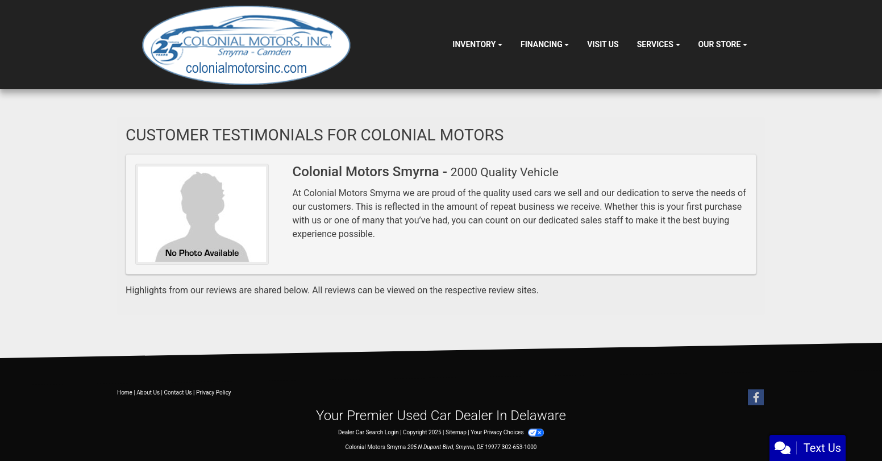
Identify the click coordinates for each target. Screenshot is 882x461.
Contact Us (178, 392)
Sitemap (456, 432)
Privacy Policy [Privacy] (213, 392)
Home (124, 392)
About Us (148, 392)
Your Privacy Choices (507, 432)
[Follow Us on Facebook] (756, 397)
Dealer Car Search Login (368, 432)
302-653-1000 (519, 447)
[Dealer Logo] (246, 45)
